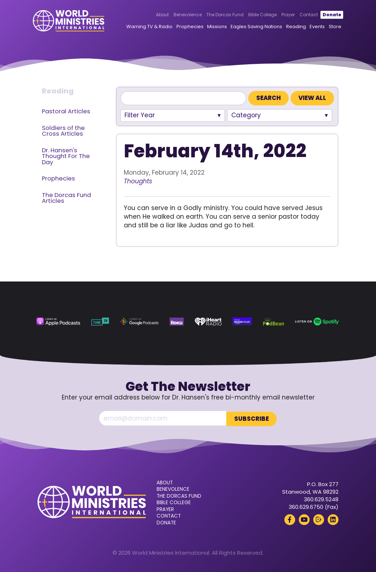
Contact (304, 15)
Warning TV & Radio (145, 26)
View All (312, 98)
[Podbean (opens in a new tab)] (273, 322)
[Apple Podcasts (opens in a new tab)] (58, 322)
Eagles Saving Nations (251, 26)
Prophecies (185, 26)
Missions (212, 26)
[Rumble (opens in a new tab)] (318, 519)
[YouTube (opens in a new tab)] (304, 519)
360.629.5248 (321, 498)
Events (312, 26)
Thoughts (138, 181)
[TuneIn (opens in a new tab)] (100, 322)
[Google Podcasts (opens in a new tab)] (139, 322)
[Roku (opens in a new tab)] (177, 322)
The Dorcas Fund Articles (66, 198)
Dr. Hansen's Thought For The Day (66, 156)
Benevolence (183, 15)
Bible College (258, 15)
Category (246, 115)
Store (330, 26)
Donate (327, 15)
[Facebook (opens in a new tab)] (289, 519)
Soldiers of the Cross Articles (63, 131)
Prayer (283, 15)
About (157, 15)
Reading (291, 26)
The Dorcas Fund (220, 15)
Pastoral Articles (66, 111)
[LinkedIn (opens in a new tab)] (333, 519)
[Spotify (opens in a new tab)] (317, 322)
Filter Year (139, 115)
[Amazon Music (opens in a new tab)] (242, 322)
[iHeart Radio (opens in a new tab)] (208, 322)
